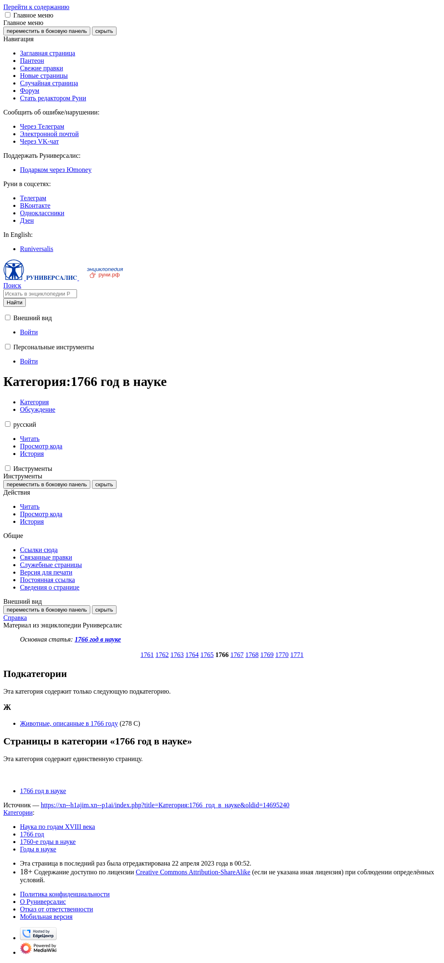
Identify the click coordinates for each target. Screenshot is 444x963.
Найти (14, 302)
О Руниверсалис (43, 901)
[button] (7, 14)
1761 (147, 654)
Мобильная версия (46, 916)
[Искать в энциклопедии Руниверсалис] (40, 293)
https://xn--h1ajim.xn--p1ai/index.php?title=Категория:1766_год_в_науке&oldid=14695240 (165, 805)
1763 (177, 654)
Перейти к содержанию (36, 6)
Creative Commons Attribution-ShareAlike (193, 872)
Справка (15, 617)
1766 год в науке (97, 639)
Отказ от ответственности (56, 909)
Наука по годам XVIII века (57, 826)
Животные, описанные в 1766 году (69, 723)
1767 (237, 654)
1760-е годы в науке (48, 841)
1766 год (32, 834)
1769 (267, 654)
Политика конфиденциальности (65, 894)
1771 (297, 654)
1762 (162, 654)
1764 (192, 654)
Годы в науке (38, 849)
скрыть (104, 31)
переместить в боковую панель (47, 31)
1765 (207, 654)
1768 (252, 654)
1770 (282, 654)
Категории (18, 812)
